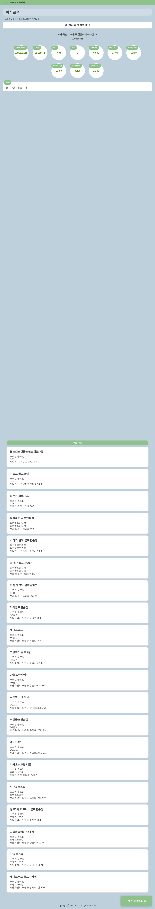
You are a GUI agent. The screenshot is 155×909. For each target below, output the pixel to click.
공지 (8, 82)
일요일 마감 (95, 66)
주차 (54, 47)
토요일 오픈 (132, 47)
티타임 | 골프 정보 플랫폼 (13, 2)
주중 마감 (112, 47)
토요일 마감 (57, 66)
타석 (73, 47)
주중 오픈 (94, 47)
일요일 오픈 (76, 66)
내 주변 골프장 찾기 (138, 900)
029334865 (77, 38)
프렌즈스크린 (20, 47)
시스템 (36, 47)
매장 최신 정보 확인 (79, 24)
